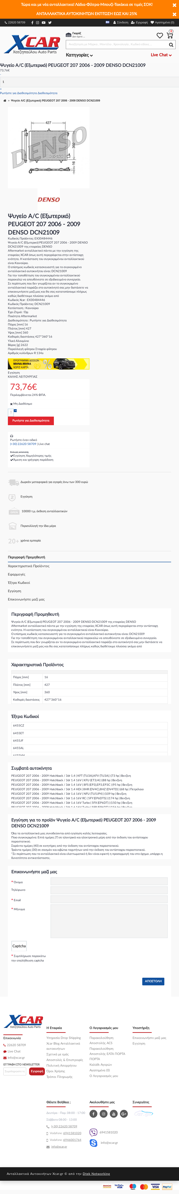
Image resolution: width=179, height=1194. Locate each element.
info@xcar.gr (16, 1057)
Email (17, 900)
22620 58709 (15, 22)
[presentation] (84, 960)
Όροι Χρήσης (55, 1071)
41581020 (74, 1133)
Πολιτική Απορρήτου (61, 1065)
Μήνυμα (19, 909)
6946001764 (72, 1140)
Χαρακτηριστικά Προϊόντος (28, 566)
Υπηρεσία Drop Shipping (63, 1038)
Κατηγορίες (79, 55)
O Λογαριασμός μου (104, 1076)
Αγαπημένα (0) (100, 1070)
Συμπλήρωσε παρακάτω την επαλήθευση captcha (28, 958)
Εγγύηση (14, 591)
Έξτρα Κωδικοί (19, 583)
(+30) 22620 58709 (23, 444)
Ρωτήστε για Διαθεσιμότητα (18, 93)
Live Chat (14, 1051)
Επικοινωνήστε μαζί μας (26, 599)
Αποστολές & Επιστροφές (64, 1060)
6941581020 (104, 1133)
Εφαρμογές (16, 574)
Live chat (44, 444)
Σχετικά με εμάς (57, 1054)
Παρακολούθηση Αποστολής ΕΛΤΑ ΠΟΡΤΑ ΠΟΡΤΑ (107, 1054)
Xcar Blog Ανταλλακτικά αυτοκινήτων (63, 1046)
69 (65, 1133)
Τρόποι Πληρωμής (59, 1077)
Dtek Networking (96, 1174)
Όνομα (18, 882)
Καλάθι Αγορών (101, 1064)
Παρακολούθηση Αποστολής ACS (101, 1040)
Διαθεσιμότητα (47, 93)
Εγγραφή (37, 1071)
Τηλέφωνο (18, 890)
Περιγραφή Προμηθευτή (26, 557)
